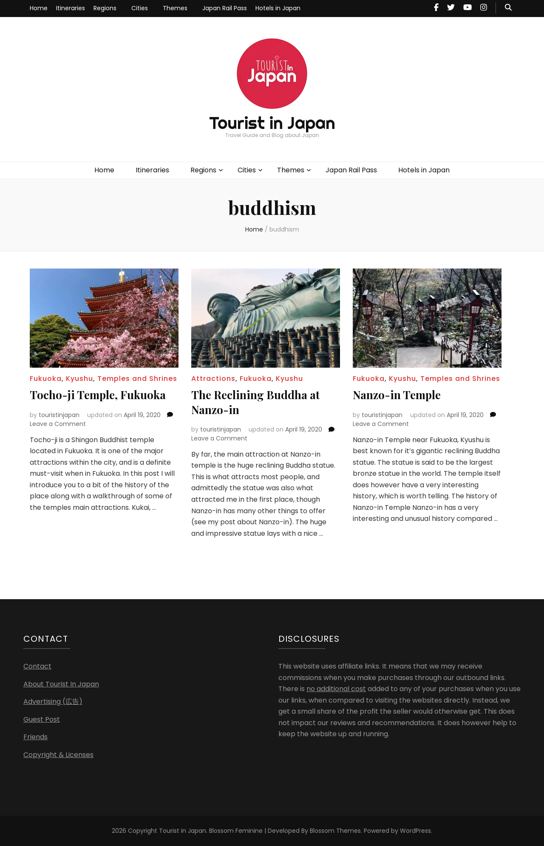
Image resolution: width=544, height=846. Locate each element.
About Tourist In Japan (61, 684)
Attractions (213, 378)
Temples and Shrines (137, 378)
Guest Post (41, 719)
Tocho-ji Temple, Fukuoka (102, 394)
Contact (37, 666)
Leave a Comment (58, 423)
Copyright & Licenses (58, 754)
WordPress (415, 830)
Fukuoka (46, 378)
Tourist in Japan (272, 122)
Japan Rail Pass (224, 8)
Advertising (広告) (52, 701)
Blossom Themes (335, 830)
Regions (105, 8)
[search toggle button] (508, 8)
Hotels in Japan (277, 8)
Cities (139, 8)
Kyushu (79, 378)
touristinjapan (59, 414)
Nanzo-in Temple (400, 394)
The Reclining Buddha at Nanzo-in (259, 401)
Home (39, 8)
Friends (35, 736)
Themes (175, 8)
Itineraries (70, 8)
